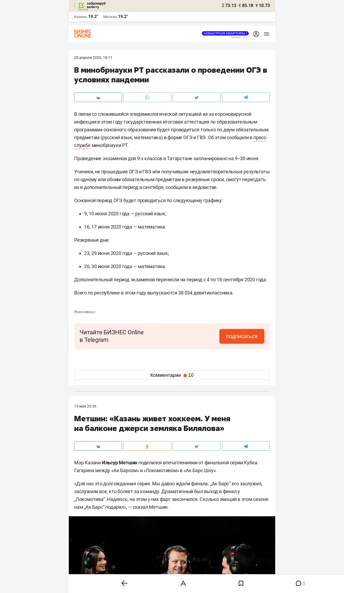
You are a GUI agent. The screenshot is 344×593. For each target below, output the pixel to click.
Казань (80, 17)
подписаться (241, 336)
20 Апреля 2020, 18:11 (93, 57)
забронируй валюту (96, 5)
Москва (110, 17)
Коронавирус (84, 312)
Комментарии (172, 375)
